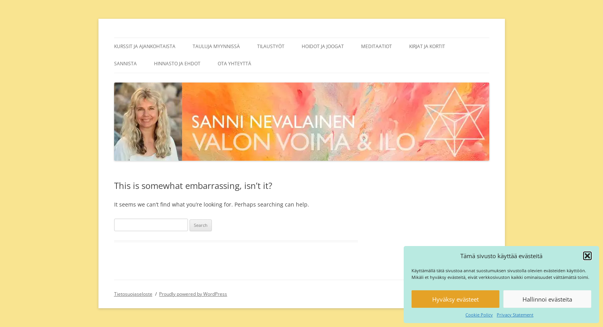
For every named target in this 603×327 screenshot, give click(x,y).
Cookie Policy (479, 315)
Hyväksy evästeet (455, 299)
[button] (587, 256)
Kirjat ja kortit (427, 46)
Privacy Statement (515, 315)
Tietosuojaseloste (133, 294)
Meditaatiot (376, 46)
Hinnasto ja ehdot (177, 63)
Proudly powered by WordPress (193, 294)
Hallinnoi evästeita (547, 299)
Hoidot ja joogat (323, 46)
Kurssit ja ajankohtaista (144, 46)
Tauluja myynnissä (216, 46)
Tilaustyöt (271, 46)
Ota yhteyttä (234, 63)
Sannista (125, 63)
